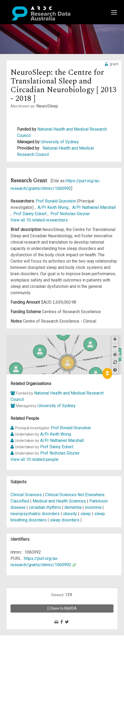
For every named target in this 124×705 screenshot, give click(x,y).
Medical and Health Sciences (60, 501)
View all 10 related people (35, 459)
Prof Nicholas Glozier (70, 213)
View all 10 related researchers (39, 220)
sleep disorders (64, 519)
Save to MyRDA (62, 608)
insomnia (93, 507)
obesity (70, 513)
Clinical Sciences (27, 494)
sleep (85, 513)
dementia (72, 507)
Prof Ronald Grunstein (56, 201)
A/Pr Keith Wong (53, 207)
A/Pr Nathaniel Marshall (94, 207)
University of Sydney (60, 141)
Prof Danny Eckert (30, 213)
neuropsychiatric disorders (35, 513)
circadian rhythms (45, 507)
